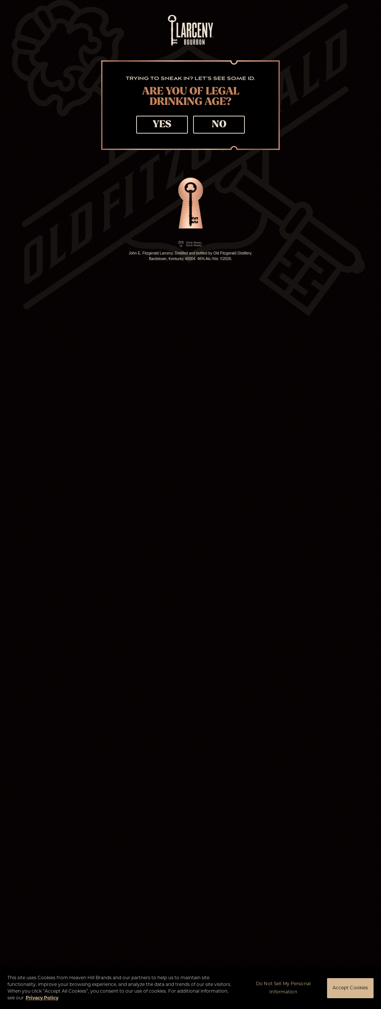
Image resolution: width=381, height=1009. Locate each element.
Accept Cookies (350, 988)
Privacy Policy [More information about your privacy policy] (42, 998)
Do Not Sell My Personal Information (283, 988)
